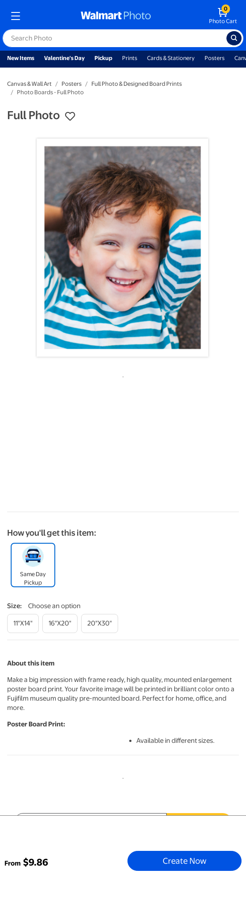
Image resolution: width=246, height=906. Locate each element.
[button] (70, 116)
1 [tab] (121, 375)
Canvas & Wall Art (29, 83)
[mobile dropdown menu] (15, 16)
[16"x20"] (60, 623)
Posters (215, 58)
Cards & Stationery (171, 58)
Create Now (184, 861)
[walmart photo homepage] (116, 16)
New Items (20, 58)
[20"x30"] (99, 623)
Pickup (103, 58)
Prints (129, 58)
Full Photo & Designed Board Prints (136, 83)
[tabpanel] (123, 248)
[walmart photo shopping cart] (223, 16)
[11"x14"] (23, 623)
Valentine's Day (64, 58)
